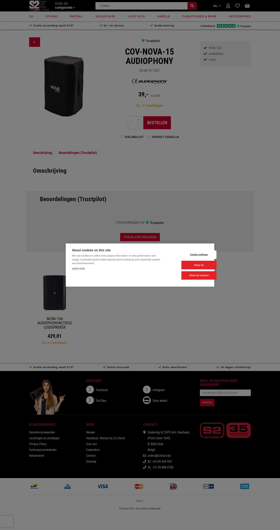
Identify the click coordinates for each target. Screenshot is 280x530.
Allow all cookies (189, 275)
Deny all (189, 265)
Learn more (78, 268)
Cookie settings (189, 254)
